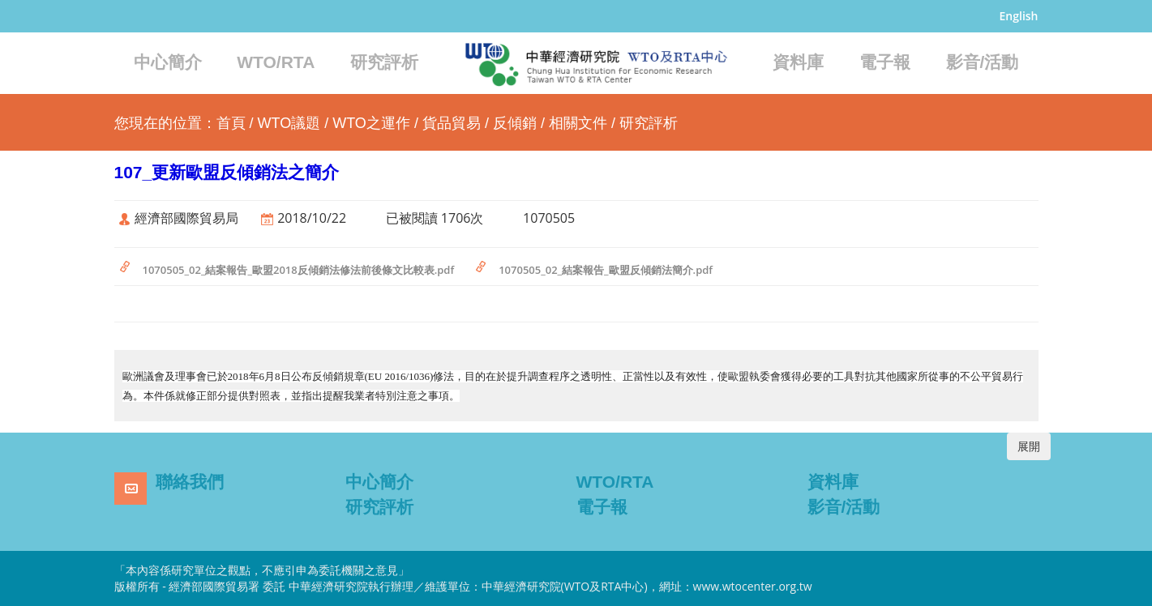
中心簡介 (168, 62)
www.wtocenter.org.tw (752, 586)
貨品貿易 (451, 123)
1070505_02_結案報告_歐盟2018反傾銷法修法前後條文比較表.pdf (299, 269)
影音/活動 (982, 62)
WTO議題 (289, 123)
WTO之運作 (371, 123)
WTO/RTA (276, 62)
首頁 (231, 123)
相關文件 (578, 123)
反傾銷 (515, 123)
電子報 (884, 62)
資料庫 (798, 62)
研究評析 (384, 62)
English (1019, 15)
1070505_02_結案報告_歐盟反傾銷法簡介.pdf (606, 269)
